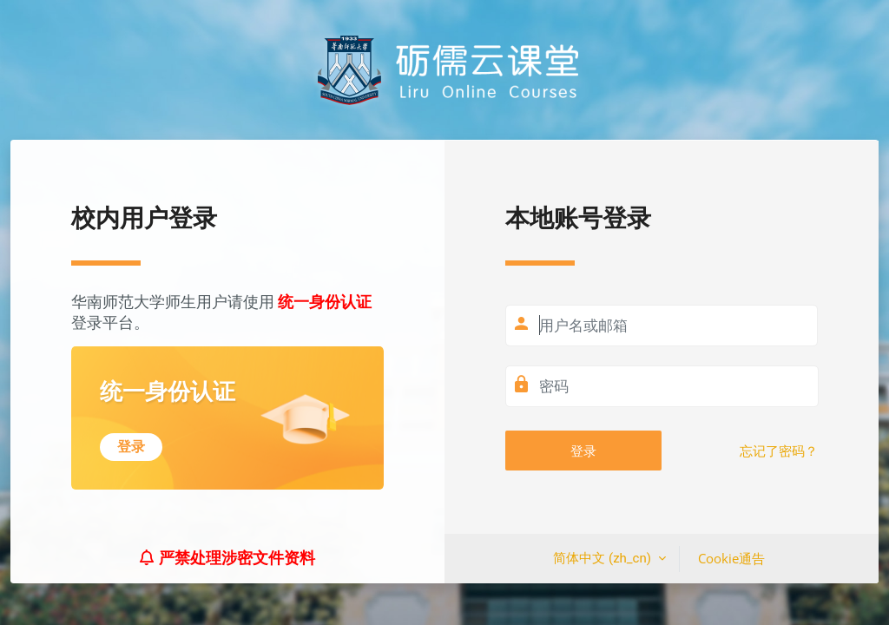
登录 (583, 450)
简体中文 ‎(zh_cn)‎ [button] (603, 558)
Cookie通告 (731, 558)
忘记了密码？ (779, 451)
